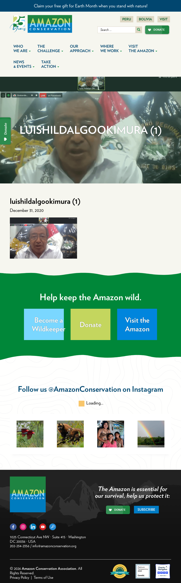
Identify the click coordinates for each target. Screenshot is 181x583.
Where (111, 48)
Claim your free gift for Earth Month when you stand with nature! (90, 6)
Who (22, 48)
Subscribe (146, 510)
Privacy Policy (19, 577)
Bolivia (145, 19)
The (50, 48)
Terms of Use (43, 577)
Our (82, 48)
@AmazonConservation (84, 389)
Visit (164, 19)
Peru (126, 19)
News (23, 64)
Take (50, 64)
